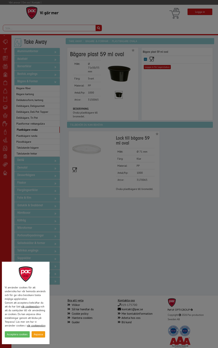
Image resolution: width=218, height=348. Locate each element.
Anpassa (38, 334)
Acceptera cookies (17, 334)
